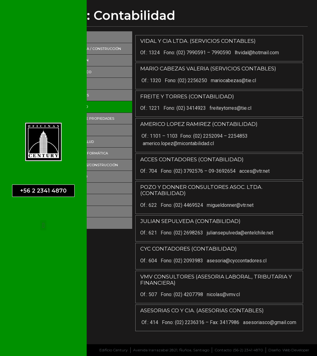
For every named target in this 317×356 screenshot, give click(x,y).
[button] (43, 225)
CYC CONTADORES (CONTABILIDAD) (188, 249)
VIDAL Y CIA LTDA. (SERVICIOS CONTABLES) (198, 41)
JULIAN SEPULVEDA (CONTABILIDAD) (190, 221)
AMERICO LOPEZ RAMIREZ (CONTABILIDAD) (199, 124)
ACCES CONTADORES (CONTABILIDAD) (192, 159)
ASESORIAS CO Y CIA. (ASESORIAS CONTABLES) (202, 310)
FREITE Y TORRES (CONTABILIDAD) (187, 96)
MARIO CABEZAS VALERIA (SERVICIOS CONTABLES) (208, 68)
